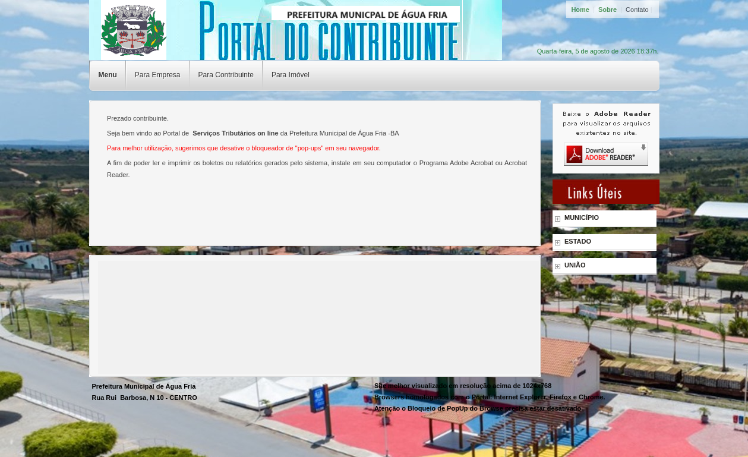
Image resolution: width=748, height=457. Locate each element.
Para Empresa (158, 75)
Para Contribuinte (226, 75)
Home (580, 9)
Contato (637, 9)
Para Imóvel (291, 75)
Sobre (607, 9)
